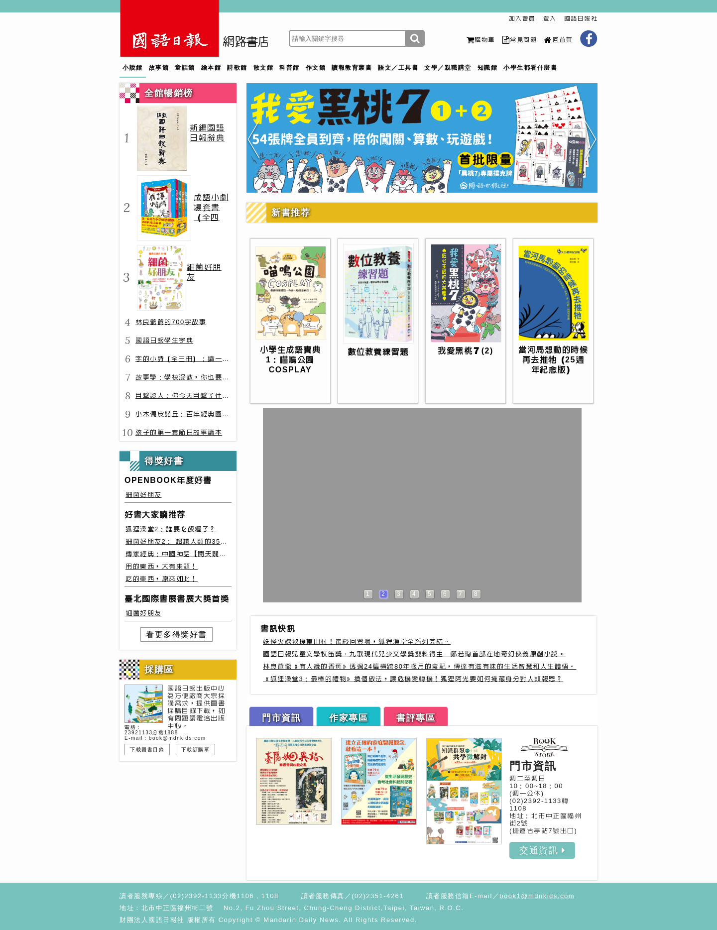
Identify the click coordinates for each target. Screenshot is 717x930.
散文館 (263, 67)
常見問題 (519, 39)
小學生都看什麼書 (530, 67)
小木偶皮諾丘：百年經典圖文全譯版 (193, 414)
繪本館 (211, 67)
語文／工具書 (398, 67)
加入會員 (522, 18)
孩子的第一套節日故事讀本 (178, 432)
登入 (550, 18)
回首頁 (558, 39)
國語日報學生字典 (164, 340)
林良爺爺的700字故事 (170, 322)
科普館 (289, 67)
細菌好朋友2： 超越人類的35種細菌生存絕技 (198, 541)
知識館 (488, 67)
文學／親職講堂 (448, 67)
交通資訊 (542, 850)
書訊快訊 (277, 628)
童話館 (185, 67)
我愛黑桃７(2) (465, 351)
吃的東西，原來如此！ (161, 578)
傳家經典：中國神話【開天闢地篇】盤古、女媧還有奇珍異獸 (223, 554)
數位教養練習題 (378, 352)
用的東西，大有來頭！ (161, 566)
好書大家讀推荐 (155, 514)
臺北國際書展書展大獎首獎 (176, 598)
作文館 (316, 67)
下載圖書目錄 (147, 749)
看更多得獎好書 (176, 634)
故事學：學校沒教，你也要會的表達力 (196, 377)
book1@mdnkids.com (537, 896)
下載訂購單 (195, 749)
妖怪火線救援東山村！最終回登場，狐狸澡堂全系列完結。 (357, 641)
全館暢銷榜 (168, 93)
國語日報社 (581, 18)
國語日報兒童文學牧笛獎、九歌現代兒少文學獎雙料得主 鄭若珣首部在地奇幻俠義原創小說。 (414, 654)
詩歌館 (237, 67)
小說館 (132, 67)
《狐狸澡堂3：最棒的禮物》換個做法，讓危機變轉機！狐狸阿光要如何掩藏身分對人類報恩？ (413, 679)
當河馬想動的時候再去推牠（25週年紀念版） (553, 360)
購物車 (481, 39)
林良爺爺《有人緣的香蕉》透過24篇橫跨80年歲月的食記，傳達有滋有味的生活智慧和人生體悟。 (419, 666)
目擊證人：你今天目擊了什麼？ (186, 395)
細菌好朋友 (143, 494)
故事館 (159, 67)
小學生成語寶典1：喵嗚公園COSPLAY (290, 360)
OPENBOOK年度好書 (168, 480)
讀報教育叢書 (352, 67)
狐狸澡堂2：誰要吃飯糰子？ (171, 529)
